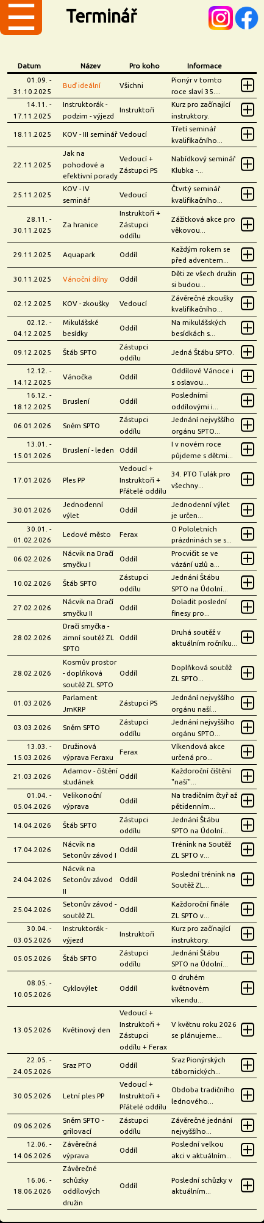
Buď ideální (82, 85)
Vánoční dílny (85, 279)
